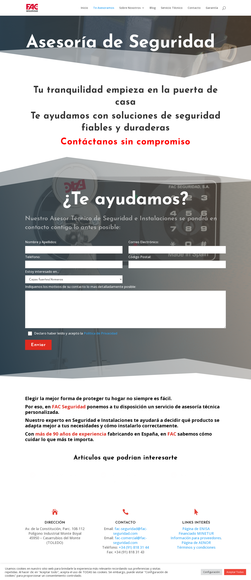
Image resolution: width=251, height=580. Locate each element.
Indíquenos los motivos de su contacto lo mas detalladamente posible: (125, 306)
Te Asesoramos (103, 8)
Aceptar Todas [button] (235, 572)
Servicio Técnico (172, 8)
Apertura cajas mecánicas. (201, 475)
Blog (153, 8)
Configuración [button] (211, 572)
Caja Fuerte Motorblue (57, 475)
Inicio (84, 8)
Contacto (194, 8)
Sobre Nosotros (130, 8)
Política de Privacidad (100, 333)
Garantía (212, 8)
